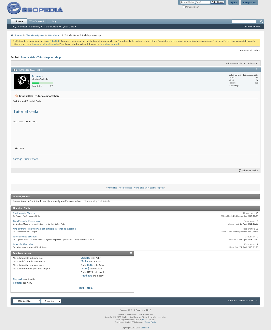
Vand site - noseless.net (119, 187)
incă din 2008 (53, 41)
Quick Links (68, 26)
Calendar (22, 26)
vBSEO (145, 319)
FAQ (14, 26)
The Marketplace (35, 35)
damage (17, 159)
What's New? (36, 21)
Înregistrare (249, 2)
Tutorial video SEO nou (24, 236)
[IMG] (90, 264)
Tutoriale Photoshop (23, 244)
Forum (19, 21)
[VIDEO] (84, 268)
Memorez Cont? (190, 7)
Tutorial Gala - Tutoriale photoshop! (41, 57)
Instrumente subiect (234, 63)
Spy (54, 21)
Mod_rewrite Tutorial (24, 213)
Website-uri (54, 35)
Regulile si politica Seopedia (45, 44)
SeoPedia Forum (236, 300)
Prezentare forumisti (110, 44)
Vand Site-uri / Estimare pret (149, 187)
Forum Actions (51, 26)
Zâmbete (85, 261)
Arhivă (249, 300)
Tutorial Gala (25, 111)
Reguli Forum (85, 287)
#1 (257, 69)
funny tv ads (31, 159)
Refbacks (17, 282)
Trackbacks (86, 275)
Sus (256, 300)
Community (34, 26)
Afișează (251, 63)
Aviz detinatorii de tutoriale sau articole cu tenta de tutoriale (44, 228)
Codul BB (85, 257)
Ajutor (233, 2)
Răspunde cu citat (248, 170)
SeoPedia (145, 327)
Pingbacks (18, 279)
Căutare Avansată (251, 26)
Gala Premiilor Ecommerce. (27, 220)
